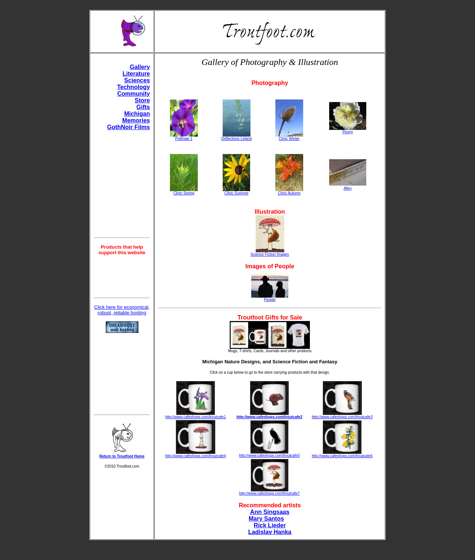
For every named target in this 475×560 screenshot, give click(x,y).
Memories (136, 120)
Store (142, 100)
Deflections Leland (236, 137)
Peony (347, 130)
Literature (136, 74)
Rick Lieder (270, 525)
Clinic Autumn (289, 191)
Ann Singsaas (269, 512)
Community (133, 94)
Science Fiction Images (269, 252)
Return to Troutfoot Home (122, 456)
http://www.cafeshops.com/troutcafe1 (195, 417)
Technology (133, 87)
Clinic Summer (236, 191)
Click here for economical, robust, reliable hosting (122, 309)
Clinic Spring (184, 191)
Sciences (137, 80)
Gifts (143, 107)
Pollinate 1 (184, 139)
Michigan (137, 114)
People (269, 298)
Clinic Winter (289, 137)
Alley (348, 188)
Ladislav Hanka (270, 532)
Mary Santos (266, 518)
